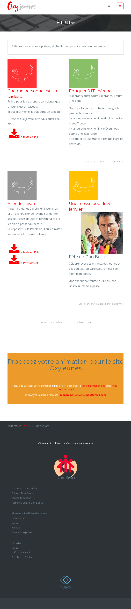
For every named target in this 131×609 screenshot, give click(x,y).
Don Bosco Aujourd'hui (24, 488)
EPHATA (16, 542)
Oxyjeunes (65, 582)
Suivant (80, 322)
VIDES (15, 547)
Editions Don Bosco (23, 493)
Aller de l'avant (22, 203)
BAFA (15, 522)
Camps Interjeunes (22, 532)
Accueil (28, 426)
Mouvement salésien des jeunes (29, 513)
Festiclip (16, 527)
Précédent (56, 322)
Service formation (21, 498)
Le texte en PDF (24, 137)
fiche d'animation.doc (93, 385)
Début (43, 322)
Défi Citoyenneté (21, 552)
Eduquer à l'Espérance (91, 90)
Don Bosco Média (22, 557)
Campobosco (19, 518)
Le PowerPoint (23, 263)
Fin (90, 322)
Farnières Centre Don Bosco (27, 502)
